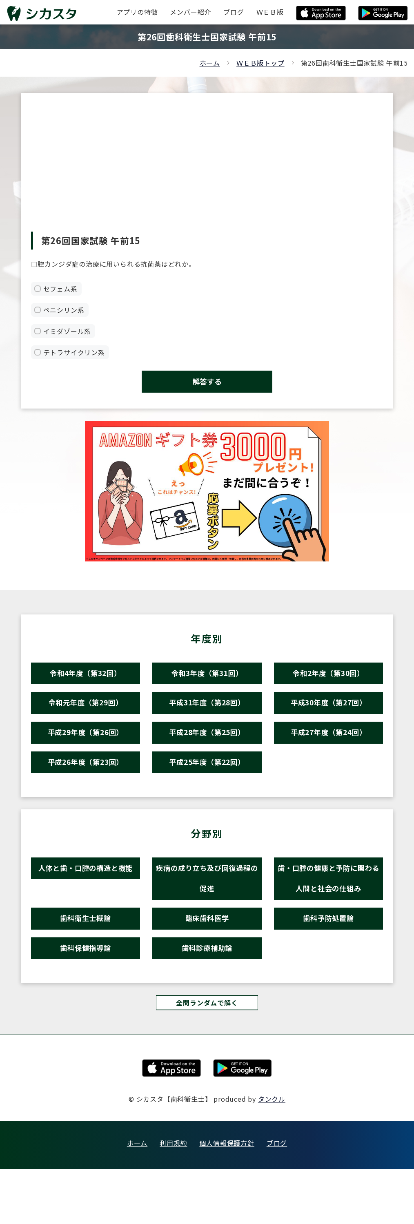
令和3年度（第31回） (207, 681)
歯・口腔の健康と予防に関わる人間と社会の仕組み (328, 913)
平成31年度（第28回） (207, 717)
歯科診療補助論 (207, 997)
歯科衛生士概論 (85, 962)
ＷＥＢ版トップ (260, 63)
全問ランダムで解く (207, 1057)
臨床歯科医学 (207, 962)
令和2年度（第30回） (328, 681)
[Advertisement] (207, 170)
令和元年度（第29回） (86, 717)
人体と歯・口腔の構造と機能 (85, 900)
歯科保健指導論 (85, 997)
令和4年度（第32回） (85, 681)
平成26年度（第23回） (86, 788)
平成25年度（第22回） (207, 788)
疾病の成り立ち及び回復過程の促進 (206, 913)
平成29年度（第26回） (86, 752)
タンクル (271, 1154)
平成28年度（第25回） (207, 752)
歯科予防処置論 (328, 962)
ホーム (210, 63)
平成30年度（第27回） (329, 717)
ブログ (277, 1198)
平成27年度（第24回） (329, 752)
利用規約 (173, 1198)
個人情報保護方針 (226, 1198)
